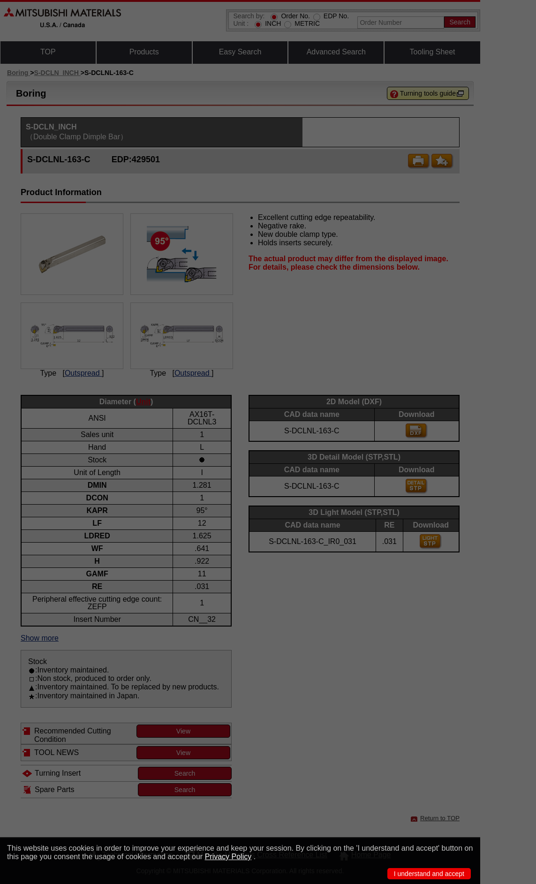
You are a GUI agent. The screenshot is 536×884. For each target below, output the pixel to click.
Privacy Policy (228, 857)
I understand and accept (429, 873)
